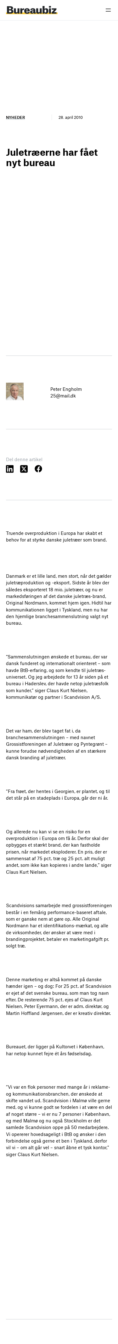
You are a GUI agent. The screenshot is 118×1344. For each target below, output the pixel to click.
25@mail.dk (63, 395)
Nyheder (15, 117)
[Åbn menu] (108, 10)
